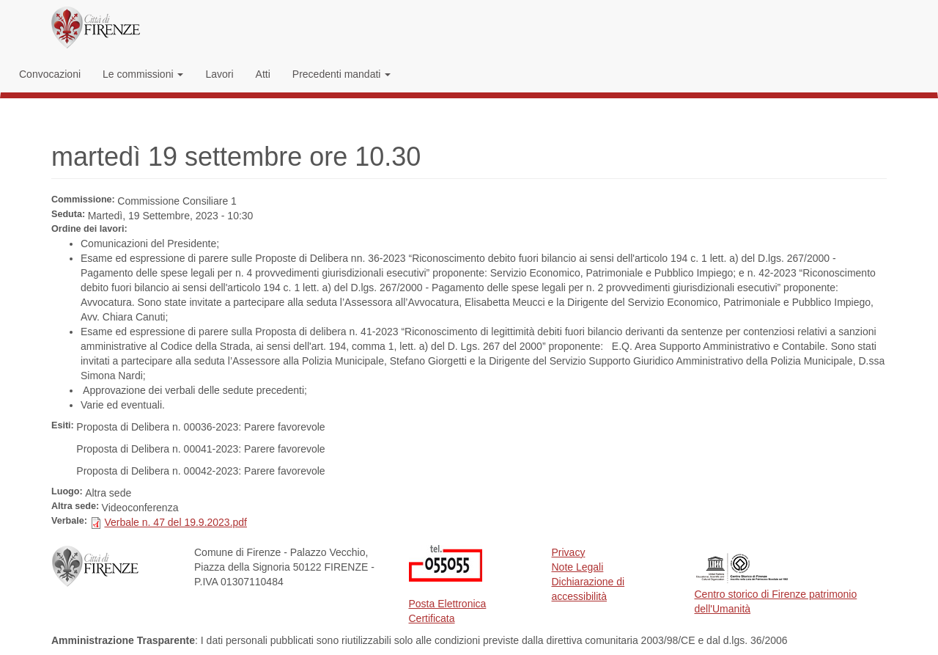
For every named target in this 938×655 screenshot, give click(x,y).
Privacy (569, 552)
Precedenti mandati (341, 74)
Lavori (219, 74)
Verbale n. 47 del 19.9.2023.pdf (175, 522)
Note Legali (578, 567)
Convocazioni (50, 74)
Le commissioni (143, 74)
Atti (263, 74)
